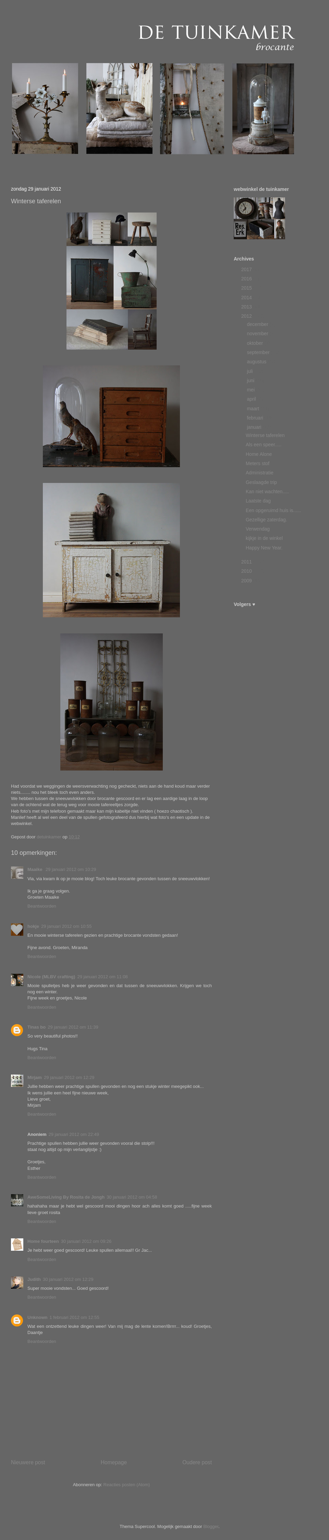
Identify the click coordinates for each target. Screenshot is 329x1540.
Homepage (114, 1462)
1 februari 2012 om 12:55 (74, 1317)
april (252, 399)
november (258, 333)
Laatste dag (258, 501)
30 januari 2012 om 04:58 (132, 1197)
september (259, 352)
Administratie (259, 472)
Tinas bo (36, 1027)
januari (255, 427)
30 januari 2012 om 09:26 (86, 1241)
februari (255, 418)
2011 (247, 562)
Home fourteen (43, 1241)
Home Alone (259, 454)
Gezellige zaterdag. (266, 519)
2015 (247, 288)
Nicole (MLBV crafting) (51, 976)
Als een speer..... (263, 444)
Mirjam (34, 1077)
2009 (247, 580)
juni (251, 380)
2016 (247, 278)
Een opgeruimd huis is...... (273, 510)
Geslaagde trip (261, 482)
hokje (33, 926)
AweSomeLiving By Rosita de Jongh (66, 1197)
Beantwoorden (41, 906)
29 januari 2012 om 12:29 (69, 1077)
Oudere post (197, 1462)
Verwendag (258, 529)
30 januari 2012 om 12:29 (68, 1279)
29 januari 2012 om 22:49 (74, 1134)
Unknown (37, 1317)
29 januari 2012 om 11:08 (102, 976)
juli (250, 371)
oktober (255, 343)
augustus (257, 361)
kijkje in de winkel (264, 538)
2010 (247, 571)
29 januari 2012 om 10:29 (71, 869)
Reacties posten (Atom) (126, 1484)
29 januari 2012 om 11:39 (73, 1027)
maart (253, 408)
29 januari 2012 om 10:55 (66, 926)
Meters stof (257, 463)
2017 (247, 269)
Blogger (210, 1526)
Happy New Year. (264, 547)
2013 (247, 307)
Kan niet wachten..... (267, 491)
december (258, 324)
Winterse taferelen (265, 435)
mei (251, 389)
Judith (34, 1279)
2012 (247, 316)
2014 (247, 297)
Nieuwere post (28, 1462)
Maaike (35, 869)
